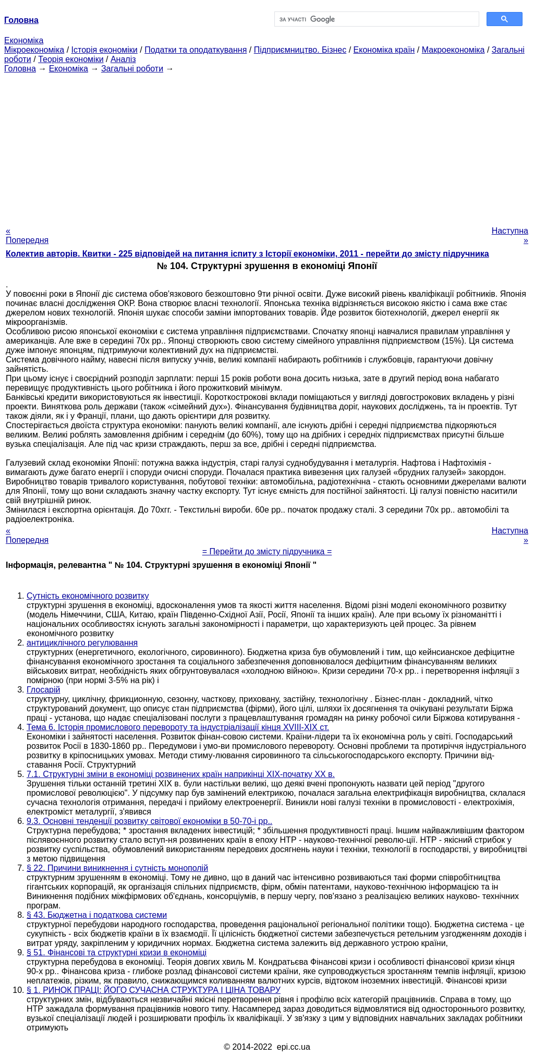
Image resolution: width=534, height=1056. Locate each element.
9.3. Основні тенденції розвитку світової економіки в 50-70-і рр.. (149, 821)
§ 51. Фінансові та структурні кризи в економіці (117, 952)
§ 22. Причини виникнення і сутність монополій (117, 868)
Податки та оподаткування (195, 49)
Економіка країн (384, 49)
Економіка (23, 40)
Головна (20, 68)
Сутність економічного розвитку (88, 595)
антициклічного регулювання (82, 642)
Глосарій (43, 689)
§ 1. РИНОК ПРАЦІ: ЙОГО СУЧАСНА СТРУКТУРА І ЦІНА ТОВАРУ (154, 990)
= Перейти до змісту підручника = (267, 551)
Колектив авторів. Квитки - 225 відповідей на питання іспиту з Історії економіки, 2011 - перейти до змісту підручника (247, 253)
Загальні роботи (132, 68)
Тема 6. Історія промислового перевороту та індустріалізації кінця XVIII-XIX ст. (178, 727)
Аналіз (123, 59)
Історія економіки (104, 49)
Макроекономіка (453, 49)
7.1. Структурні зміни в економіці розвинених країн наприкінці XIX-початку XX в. (181, 774)
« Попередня (27, 235)
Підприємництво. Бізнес (300, 49)
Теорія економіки (70, 59)
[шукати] (376, 19)
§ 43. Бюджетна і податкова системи (97, 915)
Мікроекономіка (34, 49)
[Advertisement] (267, 147)
